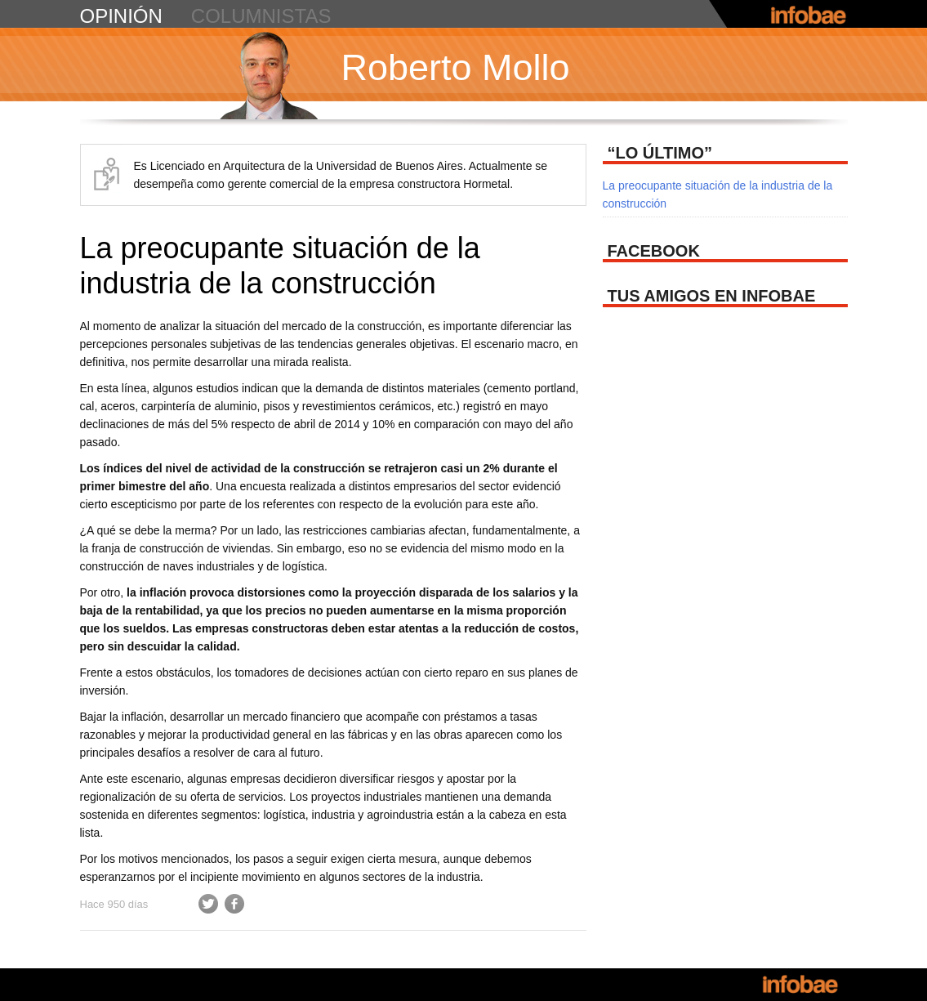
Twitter (208, 904)
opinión (121, 16)
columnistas (261, 16)
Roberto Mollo (455, 67)
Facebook (234, 904)
